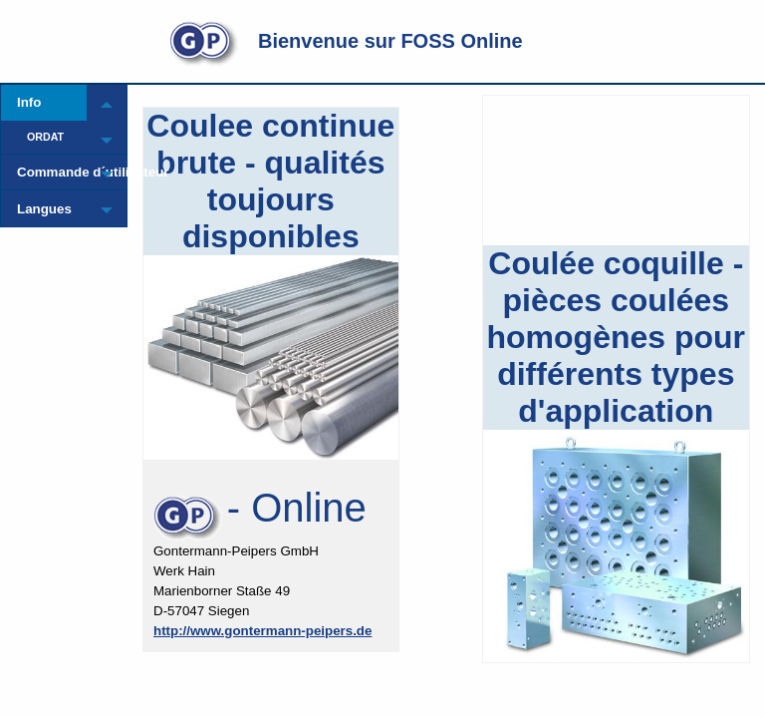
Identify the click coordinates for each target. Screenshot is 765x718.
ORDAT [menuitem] (45, 137)
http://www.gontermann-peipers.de (262, 630)
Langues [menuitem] (44, 208)
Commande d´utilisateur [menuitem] (52, 172)
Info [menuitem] (29, 102)
